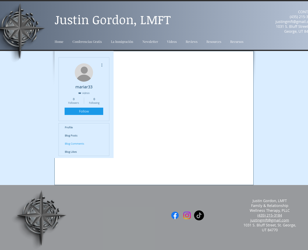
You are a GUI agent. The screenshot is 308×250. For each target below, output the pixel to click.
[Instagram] (187, 215)
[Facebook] (175, 215)
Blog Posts (71, 135)
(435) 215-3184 (269, 215)
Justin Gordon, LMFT (270, 200)
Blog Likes (71, 152)
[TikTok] (199, 215)
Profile (69, 127)
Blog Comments (74, 143)
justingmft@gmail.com (269, 220)
